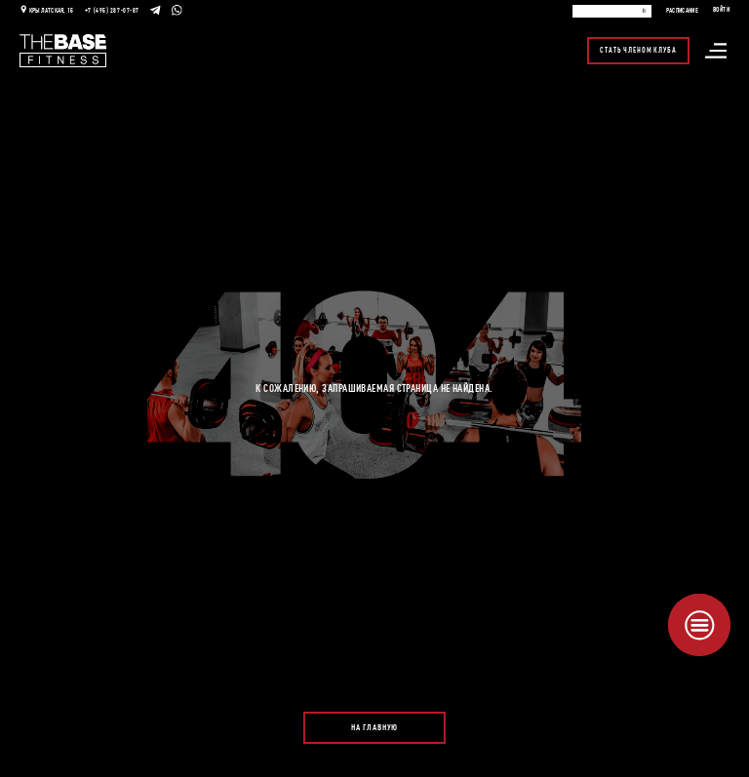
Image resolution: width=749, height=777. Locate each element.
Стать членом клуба (638, 51)
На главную (374, 727)
